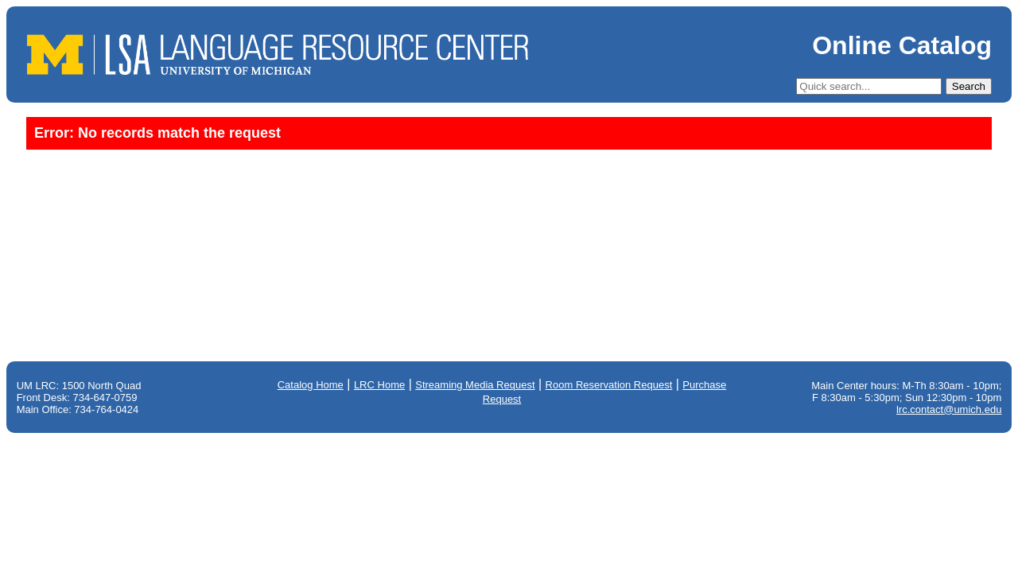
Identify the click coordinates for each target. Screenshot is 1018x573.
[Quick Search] (869, 86)
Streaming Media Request (474, 385)
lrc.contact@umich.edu (948, 409)
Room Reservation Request (609, 385)
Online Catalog (902, 45)
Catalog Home (311, 385)
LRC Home (379, 385)
